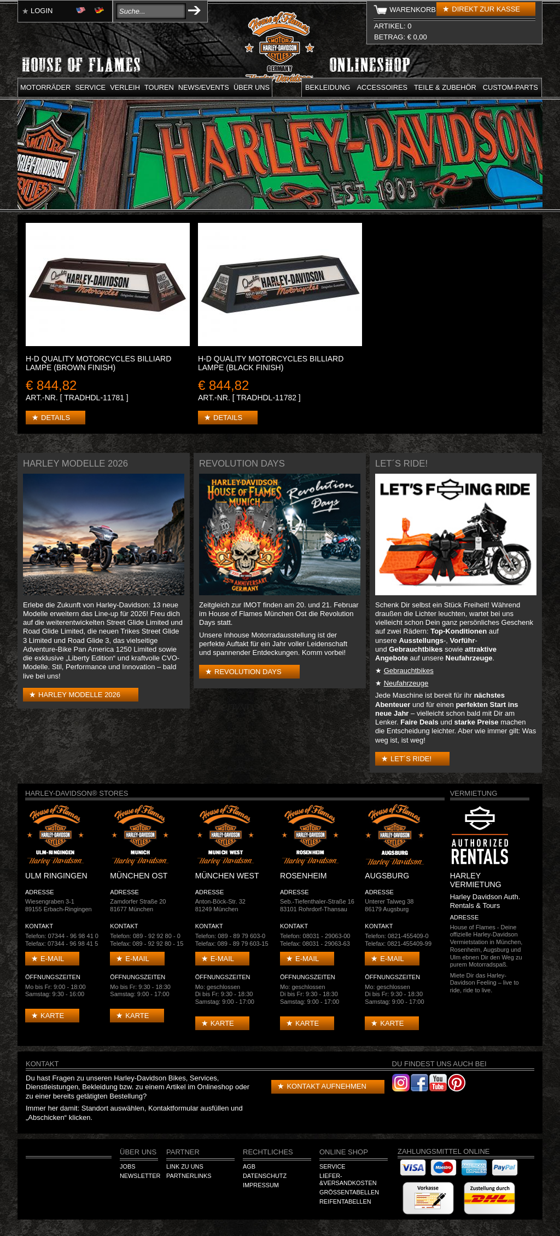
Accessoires (382, 87)
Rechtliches (268, 1152)
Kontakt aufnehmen (326, 1086)
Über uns (252, 87)
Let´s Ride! (410, 759)
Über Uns (138, 1152)
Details (55, 417)
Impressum (261, 1185)
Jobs (127, 1166)
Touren (159, 87)
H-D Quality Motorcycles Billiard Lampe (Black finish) (270, 363)
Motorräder (45, 87)
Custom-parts (510, 87)
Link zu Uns (184, 1166)
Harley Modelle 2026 (79, 695)
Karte (52, 1015)
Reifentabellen (345, 1201)
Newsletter (140, 1175)
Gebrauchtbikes (409, 670)
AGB (249, 1166)
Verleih (125, 87)
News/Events (203, 87)
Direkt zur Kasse (486, 9)
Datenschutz (265, 1175)
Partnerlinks (188, 1175)
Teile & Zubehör (445, 87)
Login (41, 11)
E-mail (52, 959)
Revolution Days (248, 672)
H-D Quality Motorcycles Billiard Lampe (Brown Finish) (98, 363)
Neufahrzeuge (406, 683)
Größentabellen (349, 1192)
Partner (183, 1152)
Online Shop (343, 1152)
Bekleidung (328, 87)
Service (90, 87)
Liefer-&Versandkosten (348, 1179)
